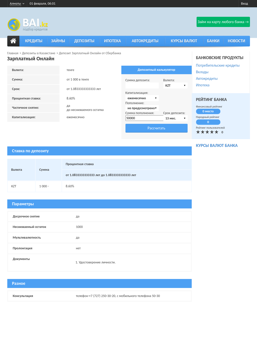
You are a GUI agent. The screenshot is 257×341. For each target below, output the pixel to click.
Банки (213, 41)
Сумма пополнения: (139, 113)
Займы (58, 41)
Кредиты (33, 41)
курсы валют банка (217, 145)
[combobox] (175, 85)
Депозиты (84, 41)
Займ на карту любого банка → (223, 21)
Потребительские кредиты (218, 65)
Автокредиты (145, 41)
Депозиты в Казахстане (38, 53)
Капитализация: (136, 93)
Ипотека (112, 41)
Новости (236, 41)
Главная (12, 53)
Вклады (202, 72)
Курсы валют (184, 41)
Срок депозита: (174, 113)
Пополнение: (134, 103)
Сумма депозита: (137, 80)
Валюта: (169, 80)
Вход (244, 3)
